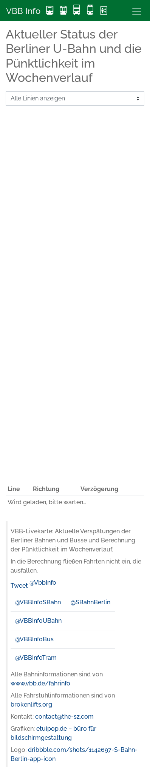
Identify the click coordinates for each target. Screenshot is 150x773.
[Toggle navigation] (137, 11)
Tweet (19, 585)
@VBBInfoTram (36, 657)
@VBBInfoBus (34, 639)
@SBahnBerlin (90, 602)
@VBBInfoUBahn (38, 620)
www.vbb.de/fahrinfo (40, 683)
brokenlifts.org (31, 704)
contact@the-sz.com (64, 716)
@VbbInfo (42, 582)
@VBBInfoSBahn (38, 602)
